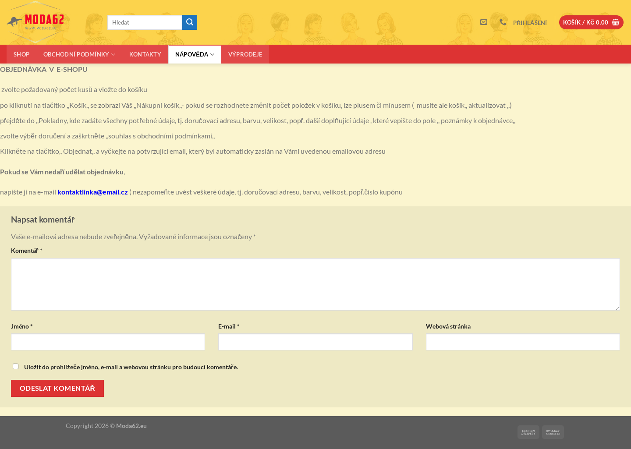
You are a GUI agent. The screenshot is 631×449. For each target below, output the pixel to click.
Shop (21, 54)
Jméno (22, 326)
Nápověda (194, 54)
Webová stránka (448, 326)
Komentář (27, 250)
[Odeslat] (189, 22)
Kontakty (145, 54)
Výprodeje (245, 54)
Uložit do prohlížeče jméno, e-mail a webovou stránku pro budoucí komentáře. (131, 367)
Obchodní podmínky (79, 54)
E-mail (229, 326)
